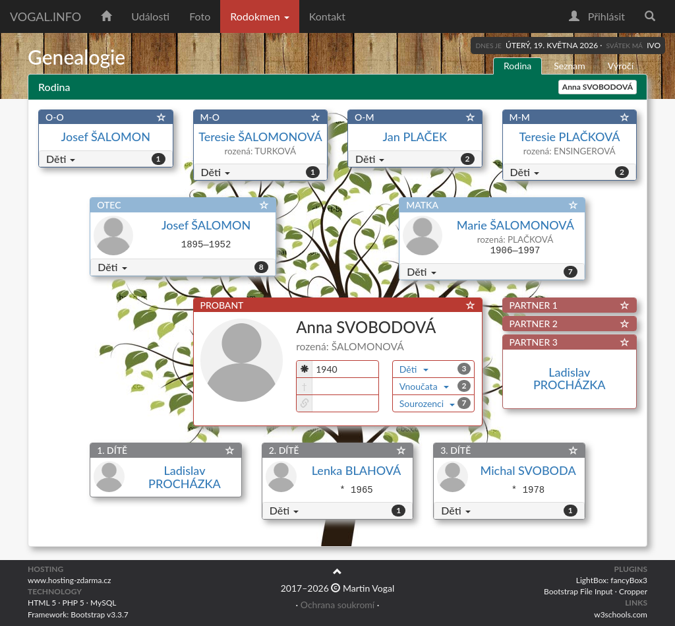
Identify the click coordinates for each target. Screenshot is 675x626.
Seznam (569, 65)
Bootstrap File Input (578, 591)
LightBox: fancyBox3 (611, 580)
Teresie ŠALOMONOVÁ (260, 136)
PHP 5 (73, 603)
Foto (199, 16)
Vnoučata (424, 386)
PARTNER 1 (534, 305)
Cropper (633, 591)
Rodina (517, 65)
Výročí (620, 65)
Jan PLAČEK (415, 136)
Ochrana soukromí (337, 604)
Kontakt (327, 16)
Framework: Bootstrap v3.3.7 (78, 614)
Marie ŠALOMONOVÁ (515, 225)
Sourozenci (427, 403)
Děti (60, 158)
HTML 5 (42, 603)
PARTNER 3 (534, 342)
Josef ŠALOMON (105, 136)
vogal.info (45, 16)
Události (150, 16)
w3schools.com (620, 614)
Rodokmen (259, 16)
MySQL (103, 603)
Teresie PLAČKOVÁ (569, 136)
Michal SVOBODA (527, 470)
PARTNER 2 (534, 323)
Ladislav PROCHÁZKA (569, 378)
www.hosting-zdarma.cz (69, 580)
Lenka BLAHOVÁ (356, 470)
